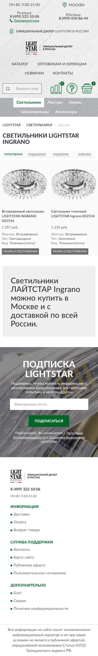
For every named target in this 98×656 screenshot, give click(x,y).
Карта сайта (24, 558)
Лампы (75, 102)
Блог (18, 593)
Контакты (63, 73)
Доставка (22, 514)
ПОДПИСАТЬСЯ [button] (49, 421)
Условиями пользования (67, 437)
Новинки (34, 73)
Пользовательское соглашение (40, 573)
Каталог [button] (20, 64)
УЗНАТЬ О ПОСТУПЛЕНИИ (20, 251)
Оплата (20, 522)
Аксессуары (66, 112)
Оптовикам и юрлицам (62, 64)
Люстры (54, 102)
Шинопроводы (35, 112)
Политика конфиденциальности (41, 609)
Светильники (28, 102)
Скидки (20, 601)
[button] (24, 20)
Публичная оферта (29, 565)
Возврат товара (27, 530)
